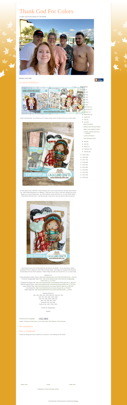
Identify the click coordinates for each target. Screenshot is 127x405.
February (86, 149)
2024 (84, 94)
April (85, 144)
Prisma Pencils (61, 321)
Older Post (72, 384)
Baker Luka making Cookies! (92, 129)
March (86, 146)
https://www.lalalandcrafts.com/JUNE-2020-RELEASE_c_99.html (57, 277)
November (87, 109)
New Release (52, 321)
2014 (84, 167)
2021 (84, 102)
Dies (35, 321)
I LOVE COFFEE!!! (89, 136)
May (85, 141)
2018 (84, 157)
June (85, 122)
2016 (84, 162)
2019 (84, 154)
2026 (84, 89)
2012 (84, 172)
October (86, 112)
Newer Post (24, 384)
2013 (84, 170)
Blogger (76, 401)
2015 (84, 165)
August (86, 117)
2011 (84, 175)
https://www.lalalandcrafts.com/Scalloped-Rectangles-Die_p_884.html (56, 282)
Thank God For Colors (46, 11)
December (87, 107)
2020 (84, 105)
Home (48, 384)
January (86, 151)
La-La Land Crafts (43, 321)
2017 (84, 159)
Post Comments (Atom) (52, 389)
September (87, 114)
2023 (84, 97)
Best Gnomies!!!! (88, 124)
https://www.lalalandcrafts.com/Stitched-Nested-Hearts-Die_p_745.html (55, 284)
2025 (84, 92)
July (85, 119)
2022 (84, 99)
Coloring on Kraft (29, 321)
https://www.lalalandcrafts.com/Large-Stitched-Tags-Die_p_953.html (54, 286)
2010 (84, 177)
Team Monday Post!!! (90, 138)
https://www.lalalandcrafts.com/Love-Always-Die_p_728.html (53, 288)
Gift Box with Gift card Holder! (92, 127)
